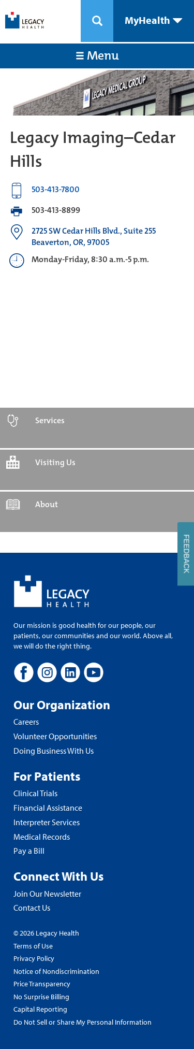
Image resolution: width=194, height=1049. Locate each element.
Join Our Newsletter (47, 893)
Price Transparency (41, 983)
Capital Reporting (40, 1009)
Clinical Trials (35, 793)
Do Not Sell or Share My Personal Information (82, 1022)
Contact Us (31, 907)
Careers (26, 721)
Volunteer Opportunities (55, 736)
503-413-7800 (56, 189)
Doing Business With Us (53, 750)
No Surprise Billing (41, 996)
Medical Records (41, 836)
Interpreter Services (46, 822)
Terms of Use (33, 946)
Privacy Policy (33, 958)
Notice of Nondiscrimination (56, 971)
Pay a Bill (28, 850)
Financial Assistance (47, 807)
